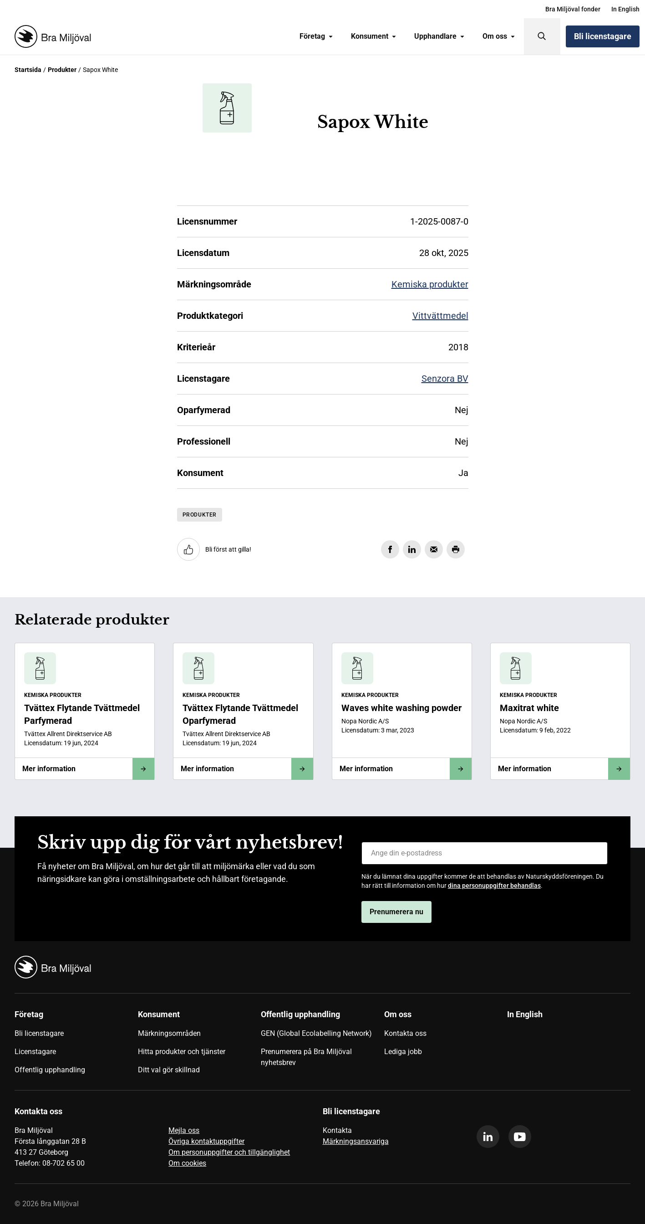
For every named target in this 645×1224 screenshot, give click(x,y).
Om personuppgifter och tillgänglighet (229, 1152)
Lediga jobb (403, 1051)
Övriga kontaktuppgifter (206, 1141)
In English (625, 9)
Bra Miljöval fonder (572, 9)
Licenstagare (35, 1051)
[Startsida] (51, 36)
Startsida (28, 69)
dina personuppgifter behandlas (494, 885)
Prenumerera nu (396, 911)
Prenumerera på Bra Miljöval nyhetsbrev (306, 1057)
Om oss (498, 36)
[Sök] (542, 36)
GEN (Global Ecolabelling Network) (316, 1033)
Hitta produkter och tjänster (181, 1051)
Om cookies (187, 1163)
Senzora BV (445, 378)
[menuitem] (573, 9)
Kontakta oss (405, 1033)
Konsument (373, 36)
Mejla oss (183, 1130)
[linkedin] (488, 1136)
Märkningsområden (169, 1033)
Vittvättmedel (440, 315)
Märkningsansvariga (356, 1141)
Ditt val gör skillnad (169, 1069)
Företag (316, 36)
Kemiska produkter (429, 284)
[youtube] (519, 1136)
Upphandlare (439, 36)
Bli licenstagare (602, 36)
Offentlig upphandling (50, 1069)
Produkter (62, 69)
